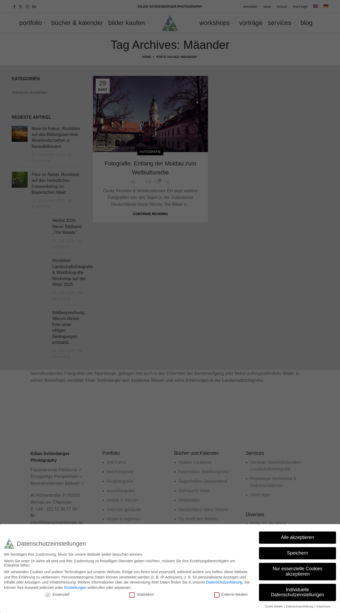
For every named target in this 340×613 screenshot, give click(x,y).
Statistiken (141, 594)
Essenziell (57, 594)
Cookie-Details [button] (274, 606)
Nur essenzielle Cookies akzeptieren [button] (297, 571)
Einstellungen (75, 587)
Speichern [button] (297, 553)
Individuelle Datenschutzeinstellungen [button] (297, 592)
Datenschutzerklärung (224, 582)
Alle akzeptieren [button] (297, 537)
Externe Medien (231, 594)
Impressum (323, 606)
